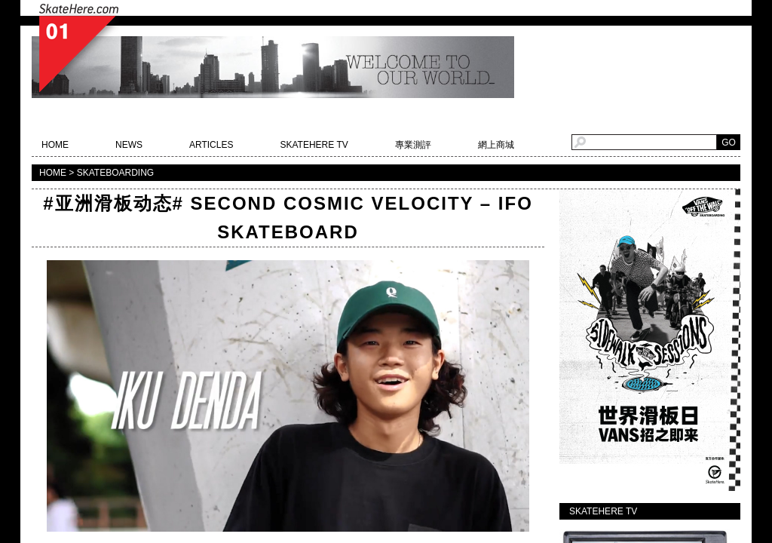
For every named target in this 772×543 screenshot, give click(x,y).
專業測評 (413, 145)
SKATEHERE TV (314, 145)
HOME (55, 145)
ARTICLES (211, 145)
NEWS (128, 145)
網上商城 (496, 145)
